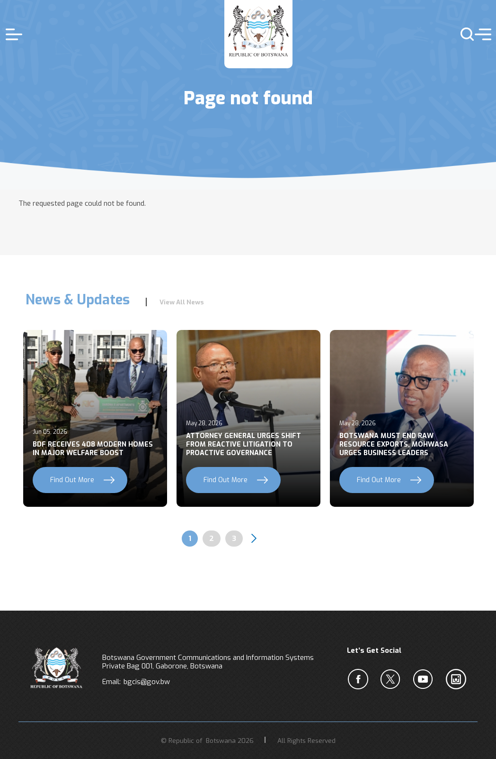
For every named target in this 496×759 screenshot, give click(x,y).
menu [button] (480, 34)
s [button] (463, 34)
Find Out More (72, 480)
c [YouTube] (425, 679)
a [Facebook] (359, 679)
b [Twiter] (392, 679)
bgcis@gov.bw (147, 681)
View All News (181, 302)
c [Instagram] (457, 679)
